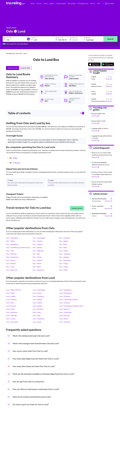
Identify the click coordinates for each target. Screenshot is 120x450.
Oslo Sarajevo (38, 244)
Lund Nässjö (37, 322)
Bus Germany (38, 428)
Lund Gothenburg (65, 293)
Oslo (46, 78)
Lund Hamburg (11, 299)
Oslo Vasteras (37, 260)
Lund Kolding (10, 296)
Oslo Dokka (63, 270)
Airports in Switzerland (95, 432)
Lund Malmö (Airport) (13, 290)
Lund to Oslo (25, 68)
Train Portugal (65, 424)
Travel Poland (11, 438)
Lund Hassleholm (38, 319)
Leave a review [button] (77, 208)
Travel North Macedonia (14, 426)
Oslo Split (36, 254)
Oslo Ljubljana (64, 257)
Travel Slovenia (11, 440)
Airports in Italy (92, 434)
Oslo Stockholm (64, 238)
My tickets (109, 3)
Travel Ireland (11, 442)
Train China (64, 428)
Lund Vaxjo (37, 315)
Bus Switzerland (38, 440)
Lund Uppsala (37, 306)
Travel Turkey (11, 434)
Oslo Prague (63, 263)
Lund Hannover (64, 309)
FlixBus (15, 158)
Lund (70, 78)
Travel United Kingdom (13, 424)
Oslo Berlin (63, 244)
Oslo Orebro (63, 251)
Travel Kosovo (11, 444)
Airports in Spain (93, 424)
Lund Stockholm (64, 296)
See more (95, 116)
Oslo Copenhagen (39, 238)
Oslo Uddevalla (38, 251)
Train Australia (65, 432)
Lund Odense (37, 303)
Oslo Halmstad (11, 254)
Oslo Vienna (37, 263)
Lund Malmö (10, 293)
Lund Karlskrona (11, 312)
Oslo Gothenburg (12, 238)
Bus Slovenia (37, 430)
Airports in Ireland (93, 428)
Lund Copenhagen (39, 290)
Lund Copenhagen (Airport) (68, 299)
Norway (51, 78)
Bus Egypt (37, 436)
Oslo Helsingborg (12, 244)
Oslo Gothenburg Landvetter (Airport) (19, 247)
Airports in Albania (93, 438)
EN (99, 3)
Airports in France (93, 426)
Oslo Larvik (10, 267)
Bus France (37, 434)
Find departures (83, 3)
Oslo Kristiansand (12, 257)
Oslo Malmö (10, 241)
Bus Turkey (37, 442)
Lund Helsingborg (65, 290)
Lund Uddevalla (11, 315)
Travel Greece (11, 430)
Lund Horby (37, 312)
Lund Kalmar (63, 319)
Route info (109, 79)
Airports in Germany (94, 436)
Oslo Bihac (63, 247)
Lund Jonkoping (38, 296)
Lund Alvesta (10, 319)
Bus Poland (37, 438)
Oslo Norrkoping (65, 260)
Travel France (11, 436)
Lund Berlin (10, 303)
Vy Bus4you (16, 163)
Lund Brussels (11, 306)
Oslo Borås (37, 267)
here (15, 185)
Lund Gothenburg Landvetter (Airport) (72, 306)
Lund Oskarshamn (65, 312)
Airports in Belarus (93, 430)
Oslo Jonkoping (64, 254)
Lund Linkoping (64, 303)
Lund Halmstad (38, 309)
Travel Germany (11, 432)
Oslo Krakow (10, 260)
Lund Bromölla (64, 315)
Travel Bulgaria (11, 428)
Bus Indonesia (38, 444)
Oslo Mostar (37, 257)
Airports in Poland (93, 440)
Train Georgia (65, 430)
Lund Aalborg (37, 299)
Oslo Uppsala (37, 247)
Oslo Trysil (10, 251)
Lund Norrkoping (12, 322)
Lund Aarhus (37, 293)
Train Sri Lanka (65, 426)
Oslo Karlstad (37, 241)
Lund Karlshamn (64, 322)
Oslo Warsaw (11, 263)
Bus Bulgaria (37, 426)
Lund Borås (10, 309)
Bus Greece (37, 432)
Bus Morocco (38, 424)
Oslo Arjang (63, 267)
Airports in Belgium (93, 442)
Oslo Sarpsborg (38, 270)
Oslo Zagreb (63, 241)
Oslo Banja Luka (11, 270)
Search (110, 39)
